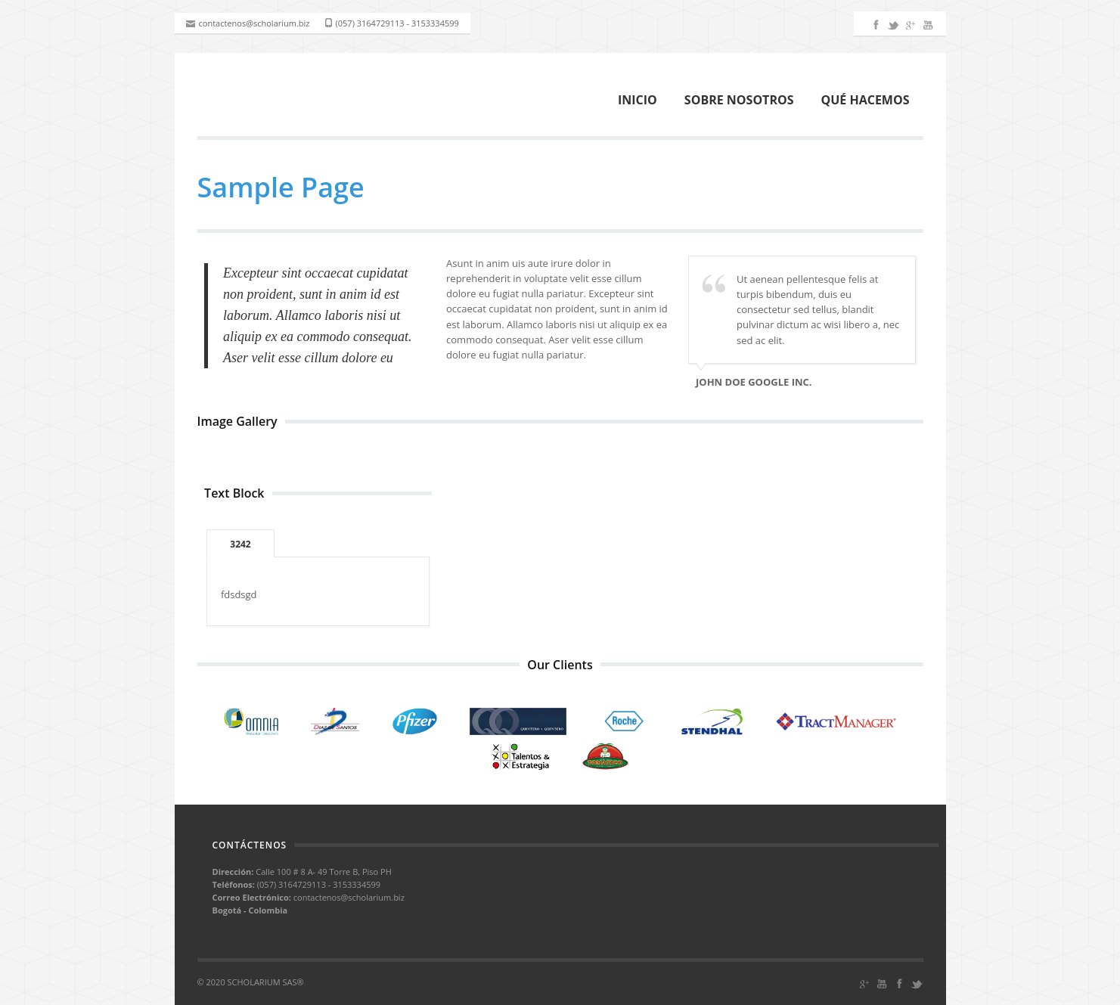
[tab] (240, 543)
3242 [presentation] (240, 544)
